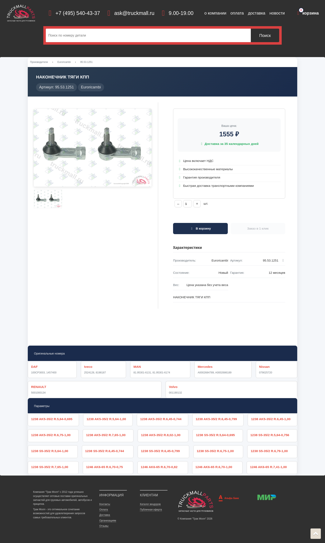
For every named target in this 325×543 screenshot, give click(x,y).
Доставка (104, 515)
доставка (256, 13)
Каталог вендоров (150, 504)
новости (277, 13)
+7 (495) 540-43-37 (78, 13)
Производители (39, 62)
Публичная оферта (151, 509)
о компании (215, 13)
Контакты (104, 504)
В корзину (200, 228)
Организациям (107, 520)
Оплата (103, 509)
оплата (237, 13)
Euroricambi (64, 62)
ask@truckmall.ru (134, 13)
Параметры (42, 406)
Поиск (265, 35)
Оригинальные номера (49, 353)
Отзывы (103, 526)
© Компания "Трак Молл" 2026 (194, 518)
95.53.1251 (86, 62)
